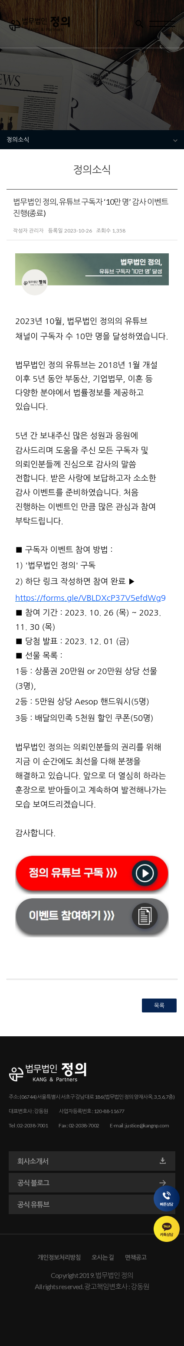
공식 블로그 (92, 1183)
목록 (159, 1005)
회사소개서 (92, 1161)
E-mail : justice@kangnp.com (139, 1125)
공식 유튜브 (92, 1204)
